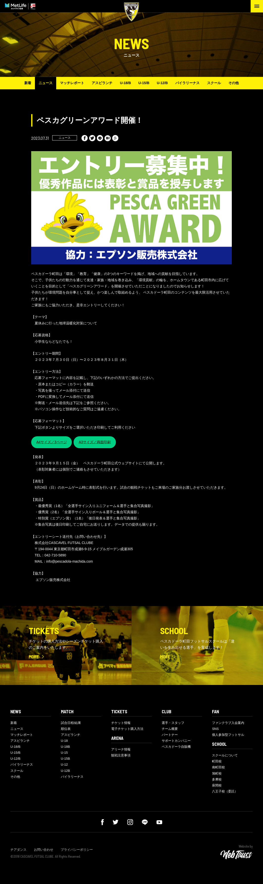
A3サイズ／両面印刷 (95, 442)
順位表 (66, 729)
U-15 (64, 752)
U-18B (65, 746)
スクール (214, 83)
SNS (215, 729)
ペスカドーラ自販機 (176, 746)
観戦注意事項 (121, 755)
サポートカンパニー (176, 741)
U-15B (65, 758)
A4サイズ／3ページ (51, 442)
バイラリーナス (187, 83)
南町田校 (218, 767)
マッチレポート (72, 83)
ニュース (46, 83)
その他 (233, 83)
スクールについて (225, 755)
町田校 (217, 761)
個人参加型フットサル (228, 735)
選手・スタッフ (173, 723)
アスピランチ (102, 83)
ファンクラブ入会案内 (228, 723)
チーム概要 (170, 729)
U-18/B (125, 83)
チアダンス (18, 849)
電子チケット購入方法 (127, 729)
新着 (27, 83)
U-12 (64, 764)
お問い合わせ (43, 849)
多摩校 (217, 779)
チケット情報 (121, 723)
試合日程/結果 (71, 723)
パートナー (170, 735)
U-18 (64, 741)
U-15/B (143, 83)
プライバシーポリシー (77, 849)
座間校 (217, 785)
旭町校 (217, 773)
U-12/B (162, 83)
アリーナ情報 (121, 749)
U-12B (65, 771)
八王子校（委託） (225, 791)
